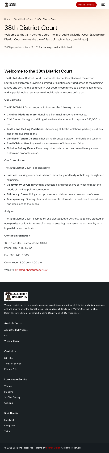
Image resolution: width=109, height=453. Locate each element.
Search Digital (53, 447)
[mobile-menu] (102, 4)
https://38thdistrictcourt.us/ (31, 270)
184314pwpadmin (13, 47)
